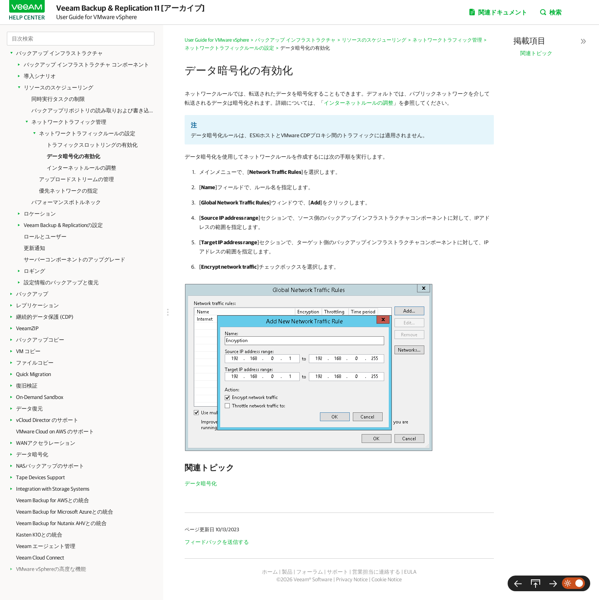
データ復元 (29, 408)
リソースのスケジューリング (58, 87)
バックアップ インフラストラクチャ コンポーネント (86, 65)
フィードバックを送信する (217, 542)
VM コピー (28, 351)
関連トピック (536, 53)
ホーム (270, 572)
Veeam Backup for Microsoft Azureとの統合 (64, 512)
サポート (337, 572)
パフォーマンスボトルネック (66, 202)
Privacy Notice (352, 579)
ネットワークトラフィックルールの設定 (87, 133)
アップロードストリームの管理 (76, 179)
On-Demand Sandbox (39, 397)
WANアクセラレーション (45, 443)
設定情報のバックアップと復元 (61, 282)
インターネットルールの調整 (81, 168)
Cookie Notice (387, 579)
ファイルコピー (35, 363)
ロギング (34, 271)
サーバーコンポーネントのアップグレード (74, 259)
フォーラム (309, 572)
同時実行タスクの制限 (58, 99)
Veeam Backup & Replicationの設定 (63, 225)
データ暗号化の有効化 (73, 156)
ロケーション (40, 214)
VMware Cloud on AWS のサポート (55, 431)
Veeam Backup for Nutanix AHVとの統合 (61, 523)
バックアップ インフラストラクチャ (59, 53)
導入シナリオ (40, 76)
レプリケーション (37, 305)
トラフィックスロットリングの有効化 (92, 145)
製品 (287, 572)
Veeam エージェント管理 (45, 546)
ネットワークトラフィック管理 (68, 122)
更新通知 (34, 248)
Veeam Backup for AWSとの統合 (52, 500)
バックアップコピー (40, 340)
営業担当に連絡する (376, 572)
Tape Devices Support (40, 477)
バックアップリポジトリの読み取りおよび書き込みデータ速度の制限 (93, 110)
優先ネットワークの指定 (68, 191)
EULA (410, 572)
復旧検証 (26, 386)
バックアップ (32, 294)
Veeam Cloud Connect (40, 558)
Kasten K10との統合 (39, 535)
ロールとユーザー (45, 237)
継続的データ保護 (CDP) (44, 317)
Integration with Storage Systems (52, 489)
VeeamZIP (27, 328)
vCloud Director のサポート (47, 420)
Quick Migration (33, 374)
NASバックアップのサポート (50, 466)
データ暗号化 (32, 454)
